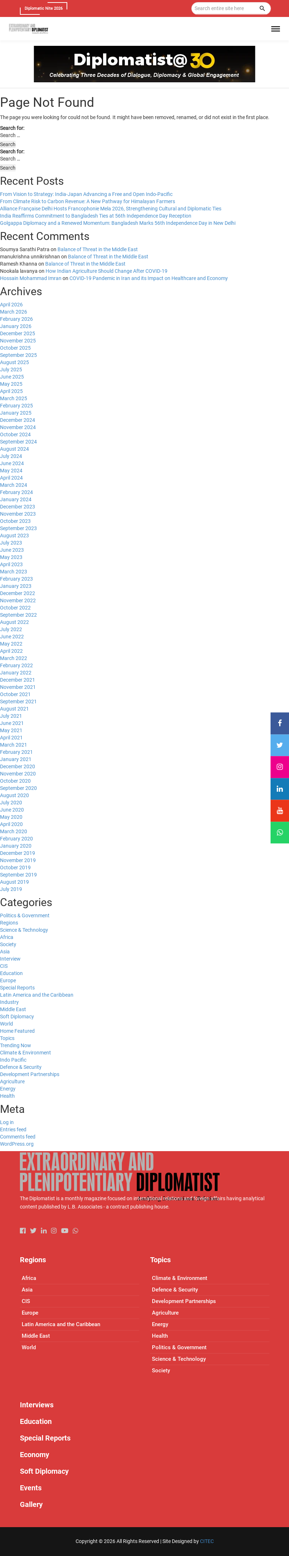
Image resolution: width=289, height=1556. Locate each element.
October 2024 (15, 434)
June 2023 (12, 550)
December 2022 (17, 593)
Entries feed (13, 1129)
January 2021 (15, 759)
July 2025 (11, 369)
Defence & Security (21, 1067)
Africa (6, 937)
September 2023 (18, 528)
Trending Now (15, 1045)
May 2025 (11, 384)
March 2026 (13, 312)
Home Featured (17, 1031)
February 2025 (16, 405)
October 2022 (15, 608)
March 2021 (13, 745)
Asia (5, 951)
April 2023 (11, 564)
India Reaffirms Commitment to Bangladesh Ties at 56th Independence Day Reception (95, 216)
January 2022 (15, 673)
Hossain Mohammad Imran (30, 278)
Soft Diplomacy (17, 1016)
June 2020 (12, 810)
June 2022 (12, 636)
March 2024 (13, 485)
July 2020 (11, 802)
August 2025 (14, 362)
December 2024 (17, 420)
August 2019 (14, 882)
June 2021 (12, 723)
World (6, 1024)
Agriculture (12, 1081)
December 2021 (17, 680)
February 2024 (16, 492)
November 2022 (18, 600)
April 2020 (11, 824)
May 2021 (11, 730)
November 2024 (18, 427)
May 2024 (11, 470)
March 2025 (13, 398)
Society (8, 944)
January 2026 (15, 326)
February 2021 (16, 752)
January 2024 (15, 499)
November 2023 (18, 514)
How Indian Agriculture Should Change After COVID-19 (106, 271)
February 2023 (16, 579)
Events (31, 1487)
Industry (9, 1002)
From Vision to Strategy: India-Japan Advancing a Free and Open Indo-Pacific (86, 194)
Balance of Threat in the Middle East (98, 249)
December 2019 (17, 853)
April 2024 (11, 478)
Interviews (37, 1404)
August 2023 (14, 535)
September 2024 (18, 442)
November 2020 (18, 774)
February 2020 (16, 839)
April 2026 (11, 304)
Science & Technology (24, 930)
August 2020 (14, 795)
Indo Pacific (13, 1060)
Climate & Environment (25, 1052)
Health (7, 1096)
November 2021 (18, 687)
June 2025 (12, 377)
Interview (10, 959)
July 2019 (11, 889)
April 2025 (11, 391)
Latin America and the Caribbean (36, 995)
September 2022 (18, 615)
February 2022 (16, 665)
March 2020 (13, 831)
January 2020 (15, 846)
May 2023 (11, 557)
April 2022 (11, 651)
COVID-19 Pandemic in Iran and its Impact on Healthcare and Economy (148, 278)
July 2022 (11, 629)
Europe (8, 980)
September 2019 (18, 875)
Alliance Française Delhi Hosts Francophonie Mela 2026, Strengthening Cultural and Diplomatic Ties (110, 208)
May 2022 (11, 644)
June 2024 (12, 463)
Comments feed (17, 1137)
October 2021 (15, 694)
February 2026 (16, 319)
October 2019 (15, 867)
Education (11, 973)
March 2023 (13, 571)
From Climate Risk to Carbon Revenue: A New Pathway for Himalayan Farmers (87, 201)
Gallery (31, 1504)
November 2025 (18, 341)
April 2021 (11, 737)
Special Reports (17, 988)
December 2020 (17, 766)
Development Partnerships (29, 1074)
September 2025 (18, 355)
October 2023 (15, 521)
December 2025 (17, 333)
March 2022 (13, 658)
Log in (7, 1122)
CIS (4, 966)
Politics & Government (25, 915)
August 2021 (14, 709)
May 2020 (11, 817)
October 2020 (15, 781)
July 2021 (11, 716)
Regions (9, 923)
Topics (7, 1038)
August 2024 (14, 449)
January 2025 (15, 413)
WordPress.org (17, 1144)
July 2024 (11, 456)
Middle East (13, 1009)
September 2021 (18, 701)
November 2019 (18, 860)
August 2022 (14, 622)
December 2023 (17, 507)
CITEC (207, 1541)
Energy (8, 1089)
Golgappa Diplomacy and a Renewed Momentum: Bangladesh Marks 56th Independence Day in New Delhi (117, 223)
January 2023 (15, 586)
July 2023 (11, 543)
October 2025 (15, 348)
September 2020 (18, 788)
